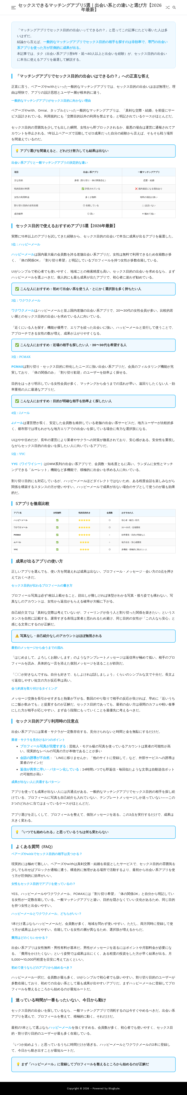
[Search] (174, 7)
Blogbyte (114, 1088)
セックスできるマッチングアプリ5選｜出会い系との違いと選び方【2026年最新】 (90, 7)
